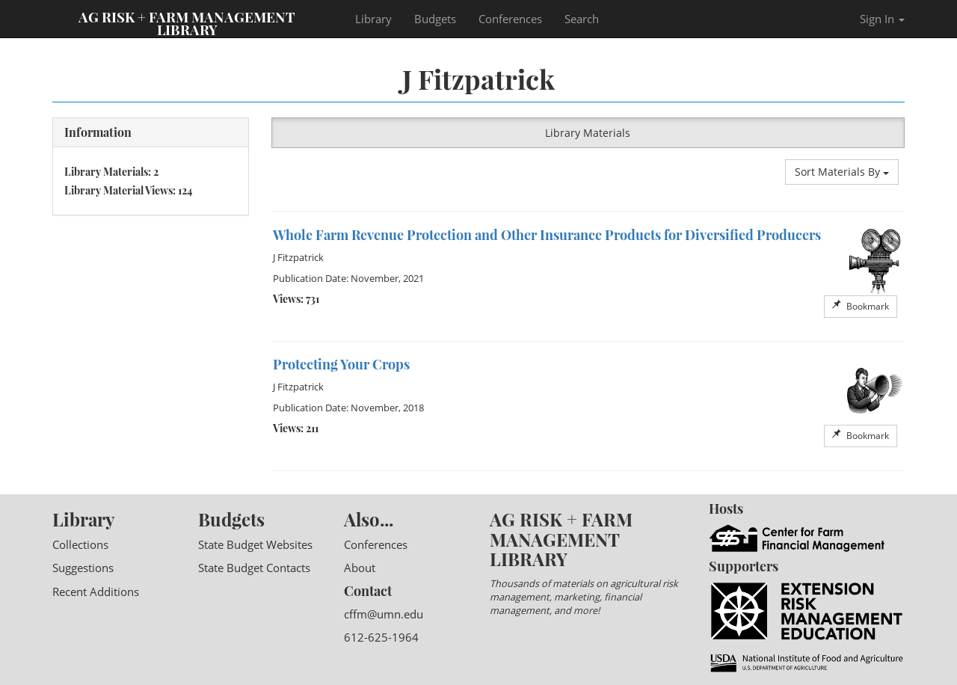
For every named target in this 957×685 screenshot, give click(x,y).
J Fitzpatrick (298, 257)
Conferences (510, 18)
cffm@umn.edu (383, 613)
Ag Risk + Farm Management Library (187, 22)
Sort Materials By (842, 172)
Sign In (882, 18)
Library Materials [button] (587, 133)
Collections (80, 544)
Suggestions (83, 567)
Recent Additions (95, 591)
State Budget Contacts (254, 567)
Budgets (435, 18)
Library (373, 18)
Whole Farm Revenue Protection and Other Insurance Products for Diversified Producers (547, 235)
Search (581, 18)
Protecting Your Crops (341, 364)
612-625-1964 (381, 637)
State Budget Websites (255, 544)
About (359, 567)
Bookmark (860, 306)
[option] (588, 276)
